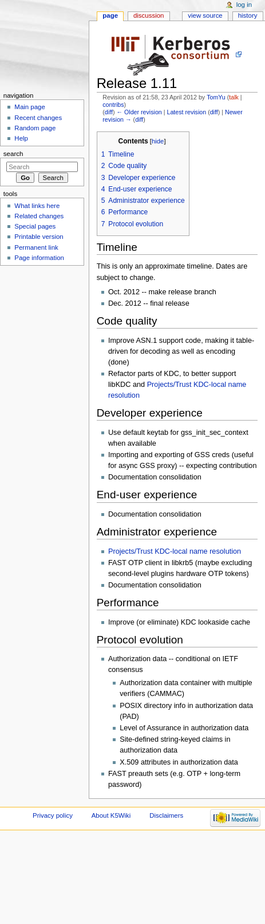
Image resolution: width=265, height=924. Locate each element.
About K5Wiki (111, 815)
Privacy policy (53, 815)
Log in (244, 4)
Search (13, 153)
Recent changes (38, 117)
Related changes (39, 216)
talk (234, 97)
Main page (29, 106)
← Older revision (138, 112)
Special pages (35, 226)
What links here (37, 205)
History (248, 15)
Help (21, 138)
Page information (39, 257)
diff (109, 112)
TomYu (216, 97)
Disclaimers (166, 815)
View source (205, 15)
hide (158, 141)
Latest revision (186, 112)
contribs (113, 104)
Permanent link (36, 247)
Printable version (38, 236)
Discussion (148, 15)
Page (110, 15)
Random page (35, 128)
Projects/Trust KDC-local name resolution (174, 551)
